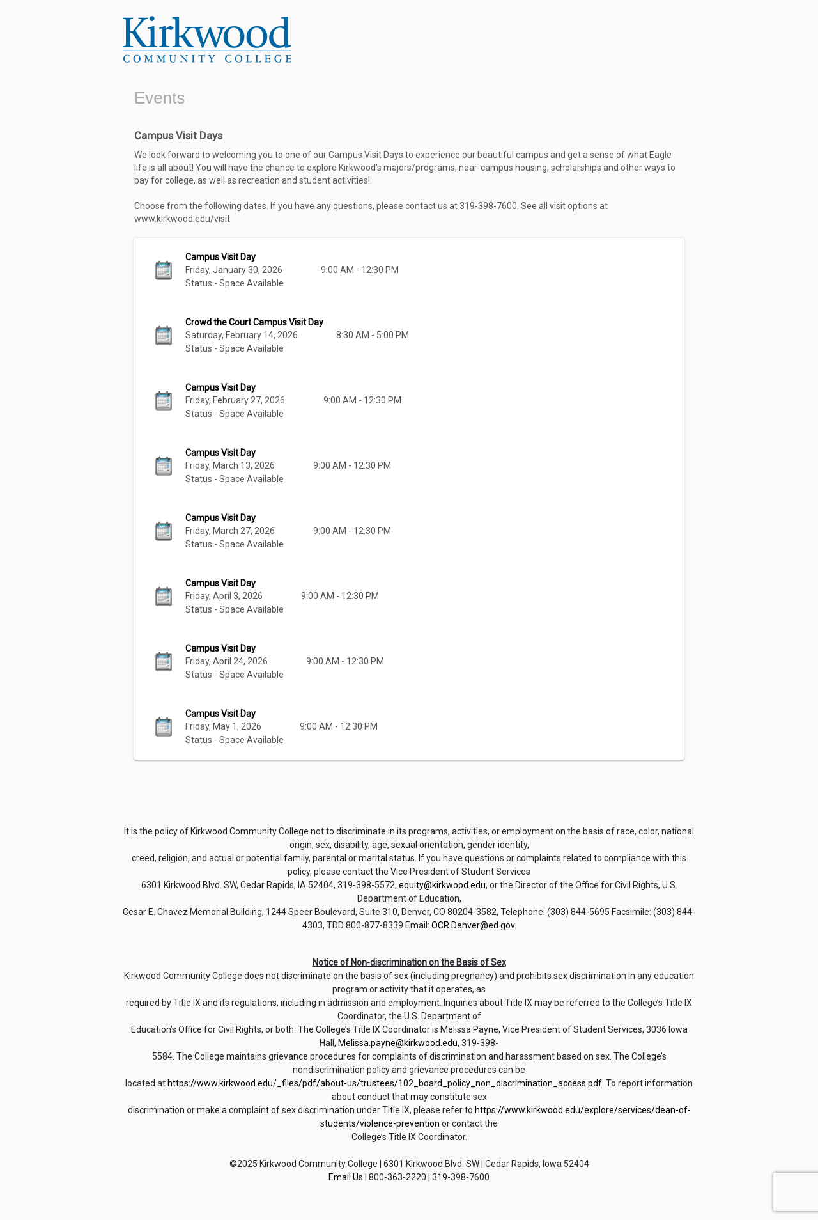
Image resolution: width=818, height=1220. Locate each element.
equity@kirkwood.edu (442, 885)
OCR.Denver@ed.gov (472, 925)
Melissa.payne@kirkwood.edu (398, 1043)
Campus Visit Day (220, 257)
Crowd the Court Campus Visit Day (254, 322)
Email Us (345, 1177)
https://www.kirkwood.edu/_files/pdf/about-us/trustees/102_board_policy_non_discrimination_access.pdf (384, 1083)
